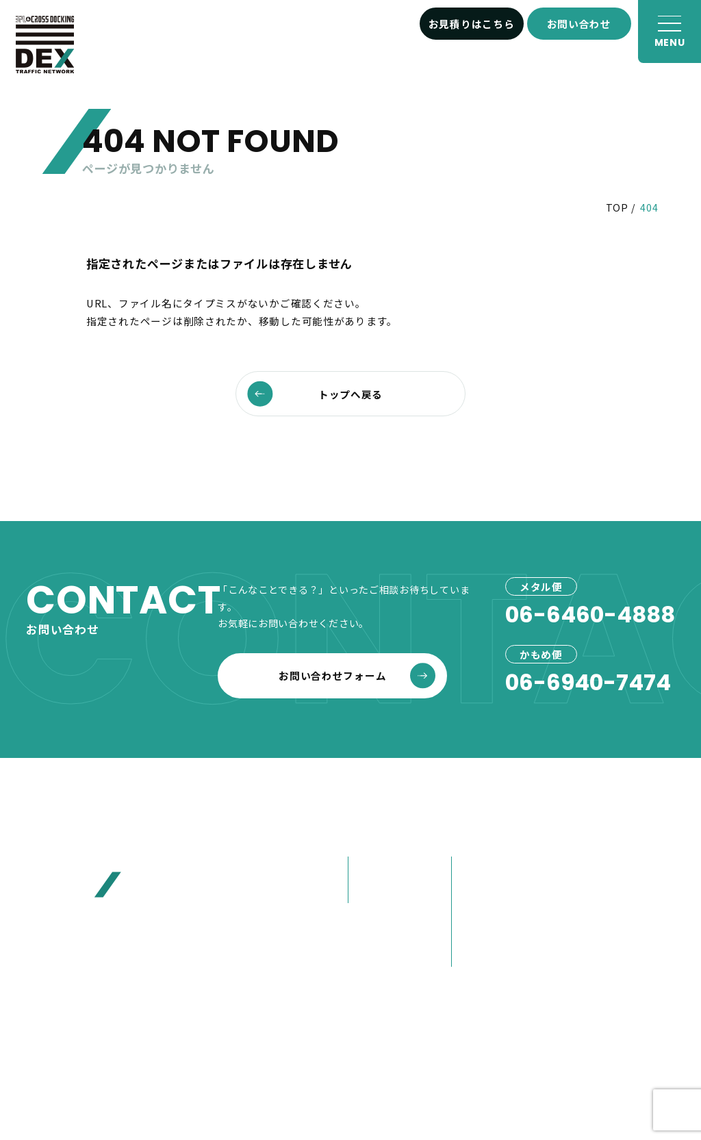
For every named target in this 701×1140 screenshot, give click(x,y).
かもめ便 (375, 891)
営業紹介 (478, 955)
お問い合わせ (579, 23)
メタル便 (375, 868)
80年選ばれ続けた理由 (501, 900)
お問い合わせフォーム (357, 675)
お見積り (580, 896)
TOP (617, 207)
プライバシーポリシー (401, 1056)
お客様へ (580, 867)
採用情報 (580, 954)
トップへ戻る (315, 394)
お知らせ (580, 838)
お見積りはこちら (472, 23)
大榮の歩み (484, 931)
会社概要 (478, 868)
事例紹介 (373, 926)
